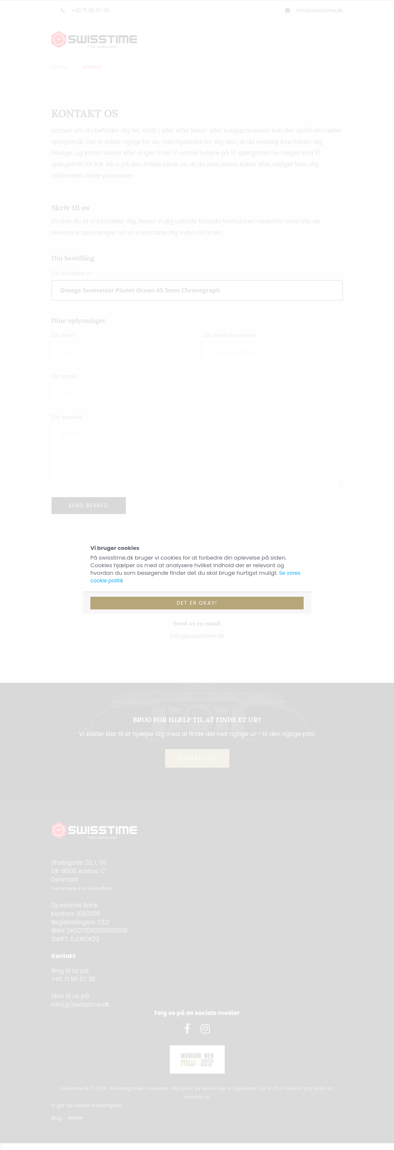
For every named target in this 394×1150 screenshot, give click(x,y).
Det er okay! (197, 602)
